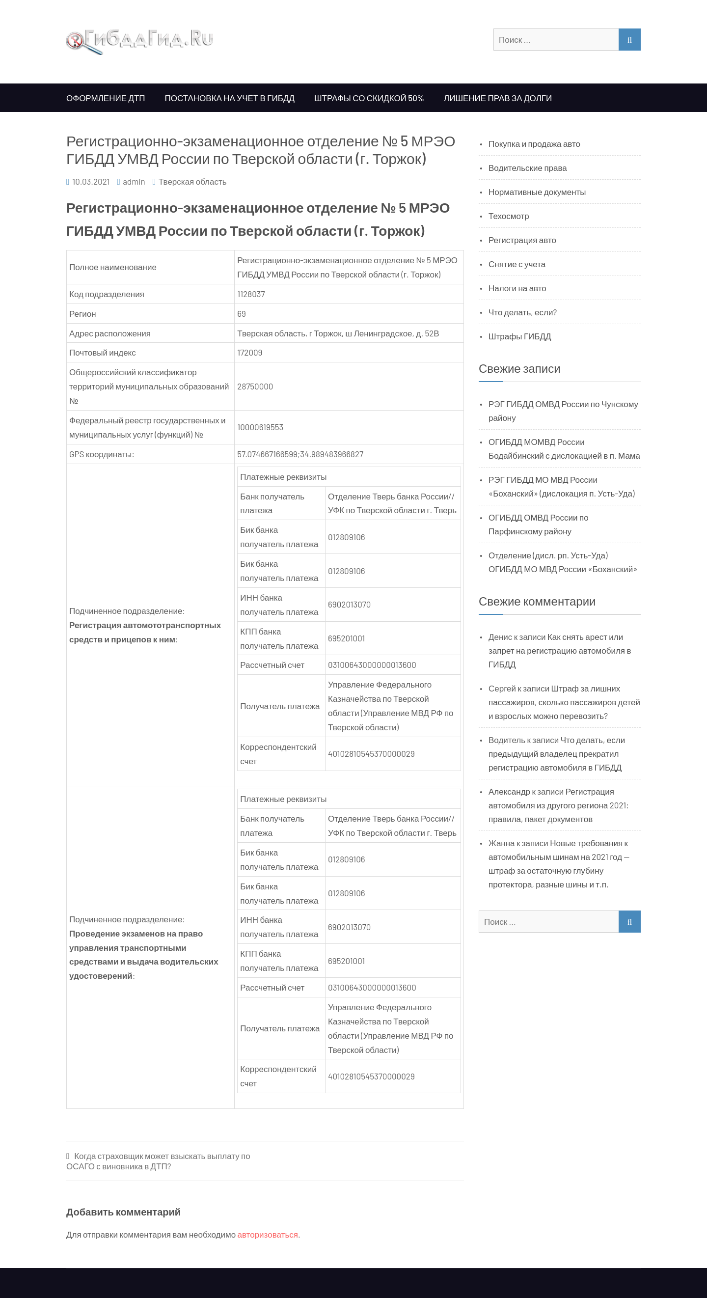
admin (134, 181)
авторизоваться (268, 1234)
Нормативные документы (537, 191)
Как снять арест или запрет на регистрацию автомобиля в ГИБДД (560, 650)
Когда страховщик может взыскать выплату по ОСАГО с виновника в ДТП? (158, 1160)
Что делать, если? (523, 312)
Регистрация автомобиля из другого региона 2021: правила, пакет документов (559, 805)
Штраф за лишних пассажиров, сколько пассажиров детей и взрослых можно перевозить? (564, 701)
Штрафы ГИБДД (520, 336)
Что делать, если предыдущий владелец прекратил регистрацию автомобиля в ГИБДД (557, 753)
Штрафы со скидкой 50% (369, 98)
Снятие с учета (517, 264)
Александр (509, 791)
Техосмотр (509, 216)
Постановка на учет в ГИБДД (230, 98)
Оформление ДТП (105, 98)
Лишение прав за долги (498, 98)
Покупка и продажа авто (534, 143)
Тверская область (193, 181)
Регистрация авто (522, 240)
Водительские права (528, 167)
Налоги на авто (517, 288)
